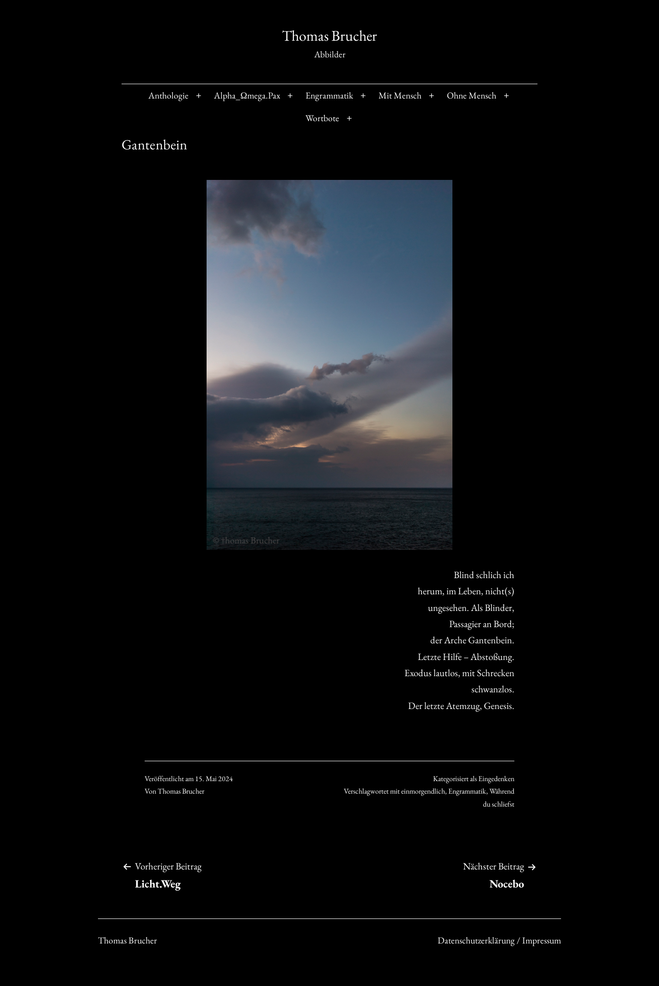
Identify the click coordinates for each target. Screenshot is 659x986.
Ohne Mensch (471, 95)
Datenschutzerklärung (509, 936)
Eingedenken (496, 778)
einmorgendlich (423, 791)
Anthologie (168, 95)
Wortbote (322, 118)
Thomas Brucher (329, 35)
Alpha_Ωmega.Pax (247, 95)
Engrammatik (329, 95)
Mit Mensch (399, 95)
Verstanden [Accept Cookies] (476, 958)
